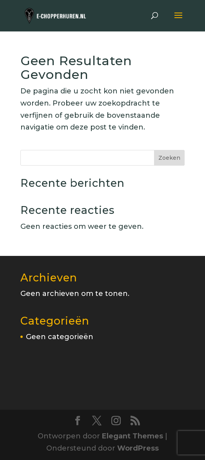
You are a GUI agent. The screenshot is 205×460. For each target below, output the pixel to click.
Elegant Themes (132, 436)
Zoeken (169, 157)
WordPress (138, 448)
